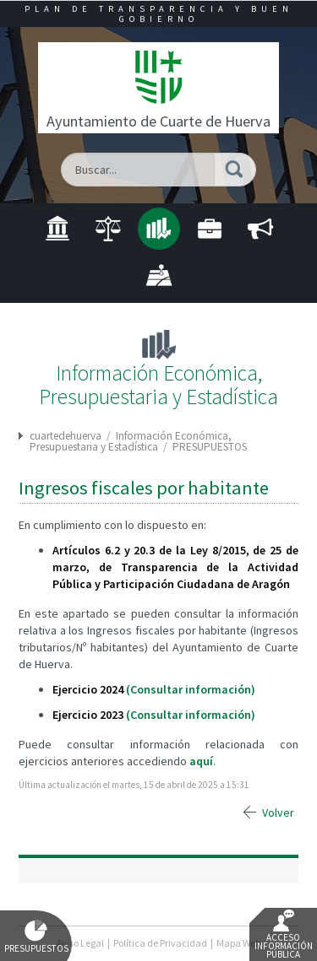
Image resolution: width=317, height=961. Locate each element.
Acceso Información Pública (283, 935)
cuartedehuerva (65, 436)
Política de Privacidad (160, 943)
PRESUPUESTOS (209, 447)
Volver (278, 812)
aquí (201, 761)
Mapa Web (238, 943)
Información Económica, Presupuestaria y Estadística (131, 441)
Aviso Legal (80, 943)
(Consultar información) (190, 689)
